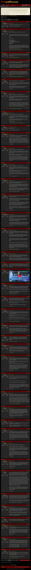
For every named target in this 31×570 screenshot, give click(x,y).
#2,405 (28, 69)
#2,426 (28, 355)
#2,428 (28, 391)
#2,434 (28, 470)
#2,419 (28, 269)
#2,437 (28, 517)
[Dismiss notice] (29, 8)
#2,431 (28, 428)
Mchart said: (11, 421)
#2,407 (28, 91)
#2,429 (28, 406)
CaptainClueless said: (12, 230)
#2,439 (28, 537)
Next (16, 19)
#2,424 (28, 335)
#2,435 (28, 493)
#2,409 (28, 125)
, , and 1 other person (14, 502)
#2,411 (28, 146)
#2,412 (28, 162)
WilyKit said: (11, 23)
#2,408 (28, 111)
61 (9, 19)
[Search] (29, 5)
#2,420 (28, 283)
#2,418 (28, 262)
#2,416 (28, 228)
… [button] (5, 19)
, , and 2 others (14, 49)
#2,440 (28, 549)
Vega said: (11, 285)
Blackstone (3, 18)
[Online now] (1, 92)
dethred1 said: (11, 461)
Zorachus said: (11, 93)
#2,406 (28, 79)
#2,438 (28, 524)
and (12, 341)
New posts (2, 6)
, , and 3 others (15, 76)
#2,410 (28, 132)
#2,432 (28, 441)
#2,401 (28, 21)
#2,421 (28, 296)
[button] (10, 5)
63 (12, 19)
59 (6, 19)
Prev (2, 19)
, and (13, 57)
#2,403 (28, 52)
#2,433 (28, 459)
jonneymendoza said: (12, 127)
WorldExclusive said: (12, 551)
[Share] (26, 21)
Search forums (6, 6)
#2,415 (28, 212)
